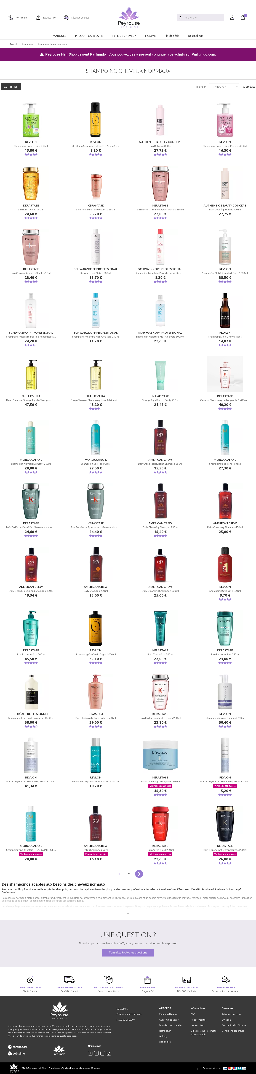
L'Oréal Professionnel (202, 889)
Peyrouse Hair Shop (61, 54)
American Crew (167, 889)
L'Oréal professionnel (129, 1014)
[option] (128, 1)
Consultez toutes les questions (128, 952)
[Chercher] (203, 17)
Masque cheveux (125, 1020)
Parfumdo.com (203, 54)
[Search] (180, 17)
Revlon (219, 889)
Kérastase (183, 889)
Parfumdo (98, 54)
